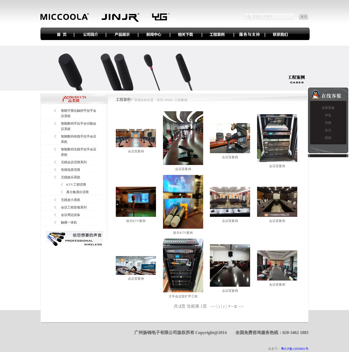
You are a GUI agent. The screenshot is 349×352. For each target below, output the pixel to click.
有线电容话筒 (70, 170)
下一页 (232, 306)
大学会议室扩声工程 (183, 296)
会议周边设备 (70, 215)
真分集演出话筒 (77, 192)
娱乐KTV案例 (136, 221)
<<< (213, 306)
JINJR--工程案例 (175, 100)
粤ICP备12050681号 (295, 349)
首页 (160, 100)
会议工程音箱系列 (74, 207)
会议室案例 (136, 151)
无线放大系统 (70, 200)
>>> (241, 306)
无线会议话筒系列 (74, 162)
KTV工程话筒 (76, 184)
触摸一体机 (69, 222)
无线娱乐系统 (70, 177)
